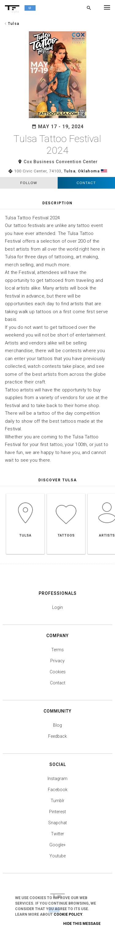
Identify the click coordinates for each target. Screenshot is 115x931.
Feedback (57, 736)
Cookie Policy (68, 914)
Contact (86, 183)
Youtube (57, 855)
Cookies (58, 671)
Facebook (57, 789)
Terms (57, 649)
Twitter (57, 833)
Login (57, 607)
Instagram (57, 778)
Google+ (57, 844)
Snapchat (57, 822)
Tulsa (70, 171)
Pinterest (57, 811)
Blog (57, 725)
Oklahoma (89, 171)
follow (28, 183)
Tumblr (57, 800)
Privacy (57, 660)
